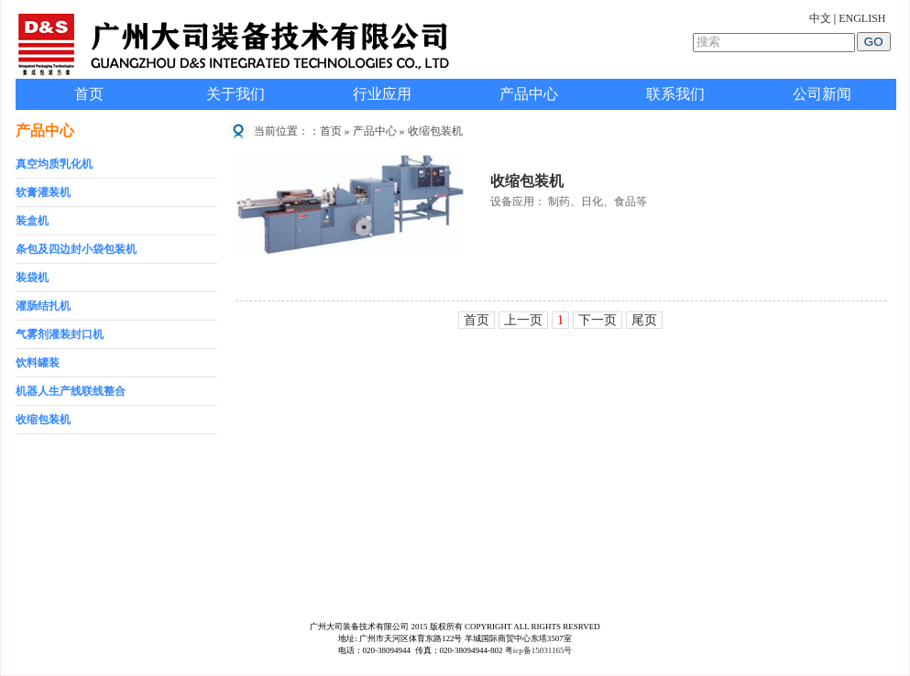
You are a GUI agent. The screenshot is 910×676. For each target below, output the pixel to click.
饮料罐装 (38, 362)
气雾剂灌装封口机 (60, 334)
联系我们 (675, 94)
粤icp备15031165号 (539, 650)
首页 (89, 94)
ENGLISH (862, 18)
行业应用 (382, 94)
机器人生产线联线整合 (71, 391)
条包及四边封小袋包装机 (76, 249)
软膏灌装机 (43, 192)
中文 (820, 18)
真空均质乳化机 (54, 164)
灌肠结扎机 (43, 306)
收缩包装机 (43, 419)
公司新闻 (822, 94)
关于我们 (235, 94)
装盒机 (32, 220)
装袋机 (32, 277)
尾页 (644, 320)
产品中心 (528, 94)
